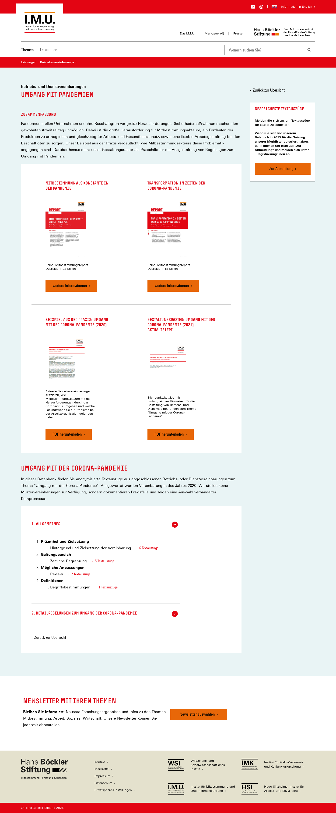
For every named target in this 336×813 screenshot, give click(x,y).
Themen (27, 49)
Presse (237, 33)
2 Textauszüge (80, 574)
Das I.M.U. (187, 33)
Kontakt (99, 762)
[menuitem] (27, 53)
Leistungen (48, 49)
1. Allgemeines (105, 525)
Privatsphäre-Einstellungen (113, 790)
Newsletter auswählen (197, 714)
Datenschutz (103, 783)
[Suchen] (309, 50)
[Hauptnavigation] (39, 50)
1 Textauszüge (108, 587)
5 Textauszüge (104, 561)
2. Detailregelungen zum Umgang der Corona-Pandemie (105, 614)
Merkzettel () (214, 33)
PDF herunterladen (67, 436)
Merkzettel (101, 769)
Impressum (102, 776)
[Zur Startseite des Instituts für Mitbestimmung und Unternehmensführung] (39, 31)
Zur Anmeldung (281, 168)
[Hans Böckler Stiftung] (44, 778)
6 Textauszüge (148, 548)
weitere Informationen (69, 285)
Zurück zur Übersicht (269, 90)
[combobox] (264, 50)
